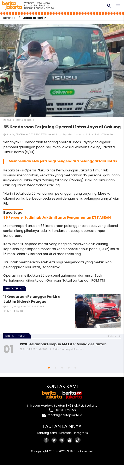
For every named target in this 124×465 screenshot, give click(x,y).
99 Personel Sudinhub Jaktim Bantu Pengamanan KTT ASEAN (57, 217)
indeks (112, 336)
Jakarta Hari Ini (35, 18)
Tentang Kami (46, 433)
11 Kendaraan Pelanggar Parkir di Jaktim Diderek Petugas (32, 299)
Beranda (9, 18)
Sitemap (65, 433)
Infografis (81, 433)
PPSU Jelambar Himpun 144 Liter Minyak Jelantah (63, 344)
